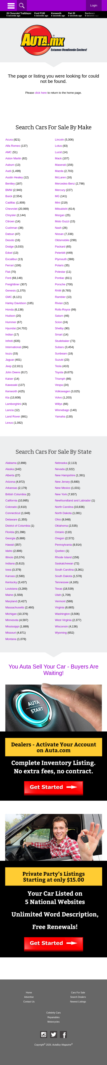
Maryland (11, 601)
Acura (9, 139)
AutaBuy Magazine (61, 1045)
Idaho (8, 551)
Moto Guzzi (62, 221)
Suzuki (59, 359)
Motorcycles (53, 1022)
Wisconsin (61, 626)
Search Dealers (78, 997)
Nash (58, 227)
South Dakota (63, 576)
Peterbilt (60, 252)
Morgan (59, 215)
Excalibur (11, 259)
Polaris (59, 265)
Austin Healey (14, 177)
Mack (58, 158)
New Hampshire (65, 475)
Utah (58, 594)
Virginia (59, 607)
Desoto (9, 240)
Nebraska (61, 463)
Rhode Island (63, 557)
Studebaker (62, 341)
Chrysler (10, 215)
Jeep (8, 366)
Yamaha (60, 416)
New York (61, 494)
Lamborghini (13, 404)
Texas (58, 588)
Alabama (11, 463)
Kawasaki (11, 385)
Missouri (10, 632)
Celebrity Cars (53, 1013)
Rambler (60, 297)
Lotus (58, 145)
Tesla (58, 366)
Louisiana (11, 588)
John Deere (12, 372)
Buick (8, 196)
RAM (58, 290)
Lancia (9, 410)
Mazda (59, 171)
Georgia (10, 538)
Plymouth (61, 259)
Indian (9, 334)
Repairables (53, 1017)
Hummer (10, 322)
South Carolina (64, 569)
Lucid (58, 152)
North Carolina (64, 507)
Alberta (9, 475)
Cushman (11, 227)
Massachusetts (14, 607)
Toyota (59, 372)
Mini (57, 202)
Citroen (9, 221)
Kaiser (9, 378)
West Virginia (63, 620)
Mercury (60, 190)
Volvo (58, 397)
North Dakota (63, 513)
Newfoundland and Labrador (73, 500)
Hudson (10, 315)
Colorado (11, 507)
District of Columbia (17, 525)
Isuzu (8, 353)
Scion (58, 322)
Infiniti (9, 341)
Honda (9, 309)
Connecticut (12, 513)
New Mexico (62, 488)
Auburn (9, 164)
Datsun (9, 234)
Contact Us (29, 1001)
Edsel (8, 252)
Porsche (60, 284)
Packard (60, 246)
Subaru (59, 347)
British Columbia (15, 494)
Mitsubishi (61, 208)
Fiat (7, 271)
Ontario (59, 532)
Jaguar (9, 359)
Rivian (59, 303)
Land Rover (12, 416)
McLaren (60, 177)
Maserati (60, 164)
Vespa (59, 385)
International (13, 347)
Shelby (59, 328)
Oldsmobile (62, 240)
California (11, 500)
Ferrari (9, 265)
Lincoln (59, 139)
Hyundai (10, 328)
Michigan (11, 613)
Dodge (9, 246)
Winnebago (62, 410)
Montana (10, 639)
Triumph (60, 378)
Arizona (10, 481)
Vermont (60, 601)
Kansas (10, 576)
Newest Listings (78, 1001)
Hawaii (9, 544)
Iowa (8, 569)
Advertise (29, 997)
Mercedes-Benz (65, 183)
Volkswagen (62, 391)
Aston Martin (13, 158)
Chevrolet (11, 208)
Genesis (10, 290)
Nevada (60, 469)
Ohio (58, 519)
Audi (8, 171)
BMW (8, 190)
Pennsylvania (63, 544)
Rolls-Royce (62, 309)
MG (57, 196)
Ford (8, 278)
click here (41, 92)
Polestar (60, 271)
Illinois (9, 557)
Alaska (9, 469)
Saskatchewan (64, 563)
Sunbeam (61, 353)
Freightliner (12, 284)
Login (93, 5)
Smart (58, 334)
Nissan (59, 234)
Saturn (59, 315)
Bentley (10, 183)
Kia (7, 397)
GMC (8, 297)
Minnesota (11, 620)
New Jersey (62, 481)
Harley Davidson (15, 303)
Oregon (59, 538)
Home (29, 992)
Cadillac (10, 202)
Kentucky (11, 582)
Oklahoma (61, 525)
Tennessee (62, 582)
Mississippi (12, 626)
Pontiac (59, 278)
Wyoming (61, 632)
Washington (62, 613)
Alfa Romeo (12, 145)
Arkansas (11, 488)
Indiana (10, 563)
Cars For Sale (78, 992)
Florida (9, 532)
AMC (8, 152)
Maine (9, 594)
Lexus (9, 422)
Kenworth (11, 391)
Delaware (11, 519)
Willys (58, 404)
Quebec (60, 551)
